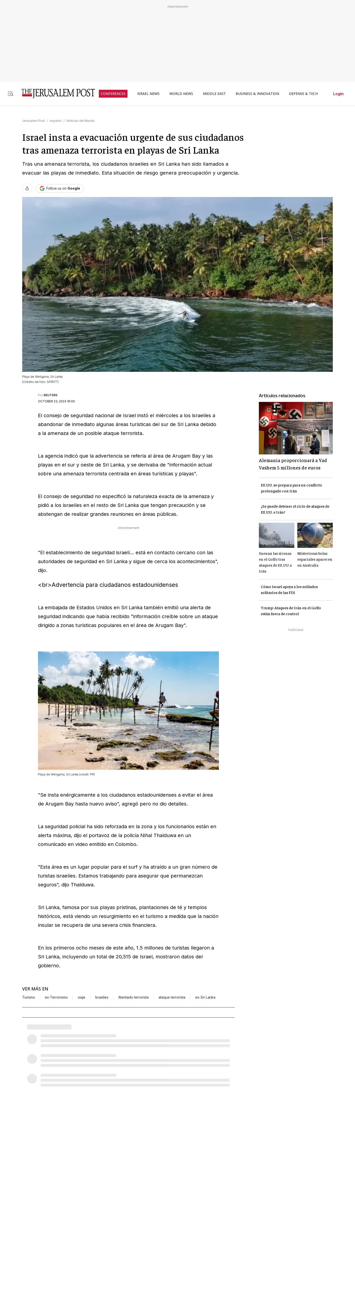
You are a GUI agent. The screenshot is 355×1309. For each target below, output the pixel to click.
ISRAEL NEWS (148, 94)
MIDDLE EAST (214, 94)
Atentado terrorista (133, 997)
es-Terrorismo (56, 997)
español (56, 121)
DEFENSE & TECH (303, 94)
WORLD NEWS (181, 94)
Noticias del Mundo (81, 121)
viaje (81, 997)
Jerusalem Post (33, 121)
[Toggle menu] (10, 93)
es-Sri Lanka (205, 997)
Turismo (28, 997)
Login (338, 93)
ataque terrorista (172, 997)
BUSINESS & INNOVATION (257, 94)
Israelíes (101, 997)
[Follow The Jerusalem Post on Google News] (60, 188)
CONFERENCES (113, 94)
